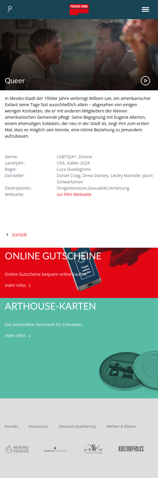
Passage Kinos (79, 9)
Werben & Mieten (121, 426)
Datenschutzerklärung (77, 426)
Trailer (145, 81)
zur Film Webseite (74, 194)
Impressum (38, 426)
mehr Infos (18, 285)
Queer (15, 81)
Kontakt (11, 426)
